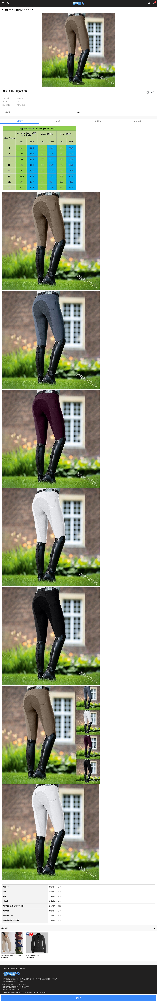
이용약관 (22, 968)
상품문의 (98, 121)
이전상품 (6, 112)
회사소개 (5, 968)
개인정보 (14, 968)
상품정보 (19, 121)
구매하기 (78, 998)
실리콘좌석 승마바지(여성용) (11, 955)
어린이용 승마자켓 (33, 955)
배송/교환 (137, 121)
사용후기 (59, 121)
